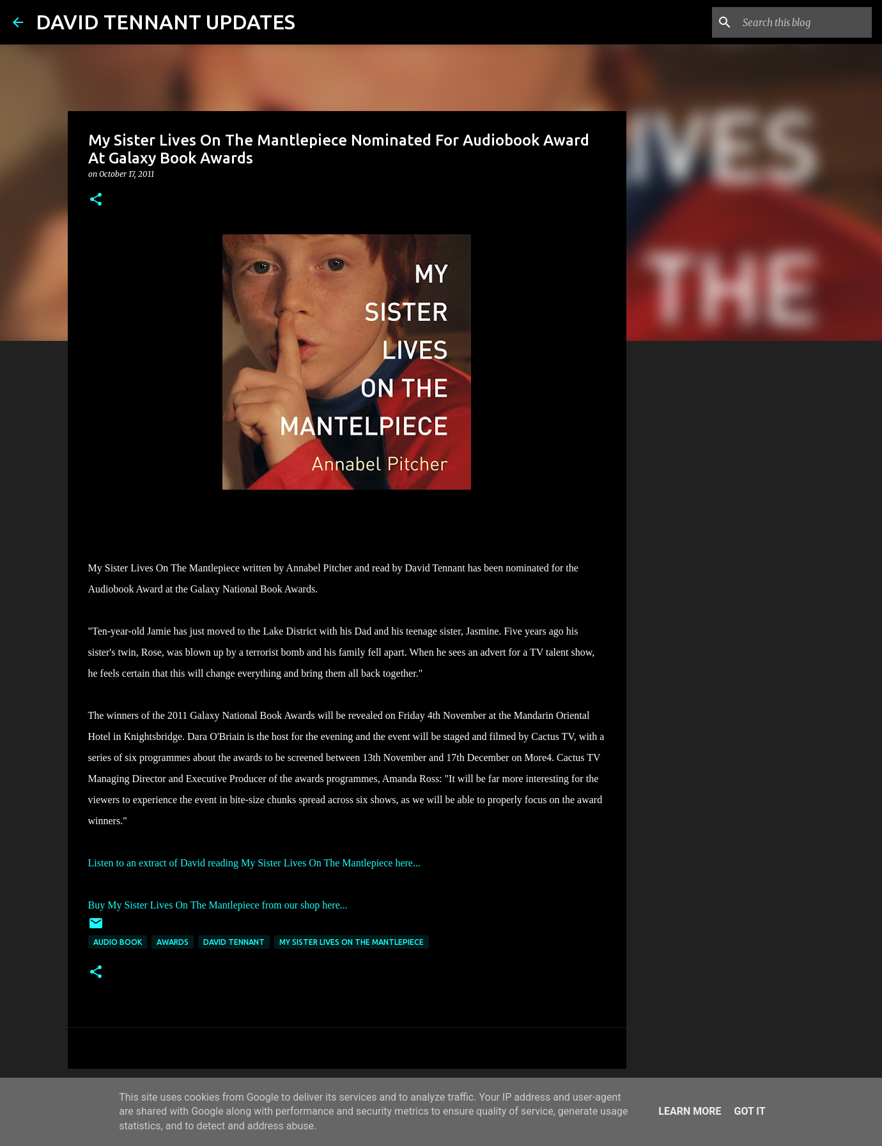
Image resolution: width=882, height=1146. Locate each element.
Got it (749, 1111)
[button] (96, 200)
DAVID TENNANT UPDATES (165, 21)
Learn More (689, 1111)
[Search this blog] (805, 22)
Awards (173, 942)
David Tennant (234, 942)
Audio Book (117, 942)
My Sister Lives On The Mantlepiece (351, 942)
